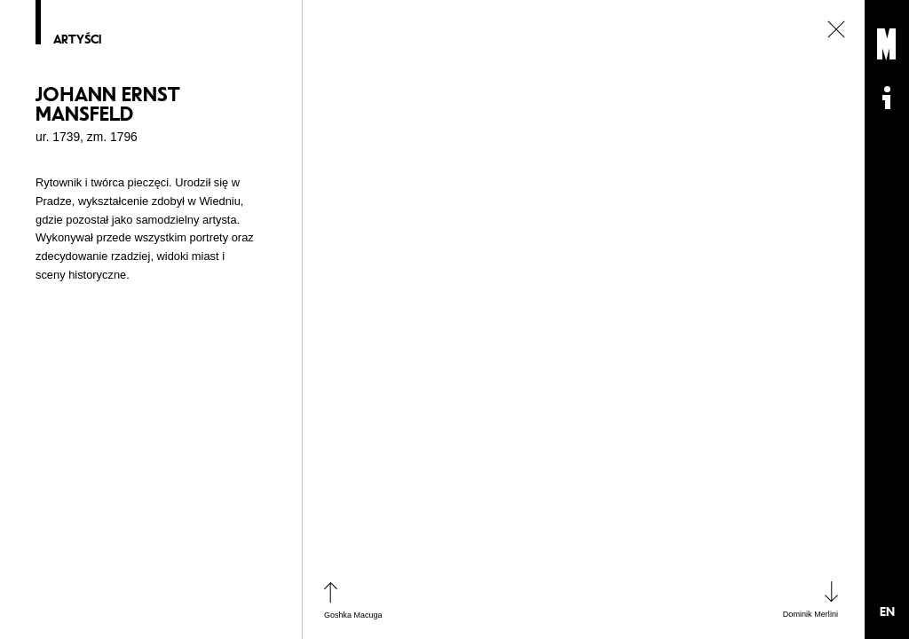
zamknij (836, 29)
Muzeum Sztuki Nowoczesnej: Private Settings (887, 44)
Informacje (887, 97)
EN (887, 611)
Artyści (77, 40)
